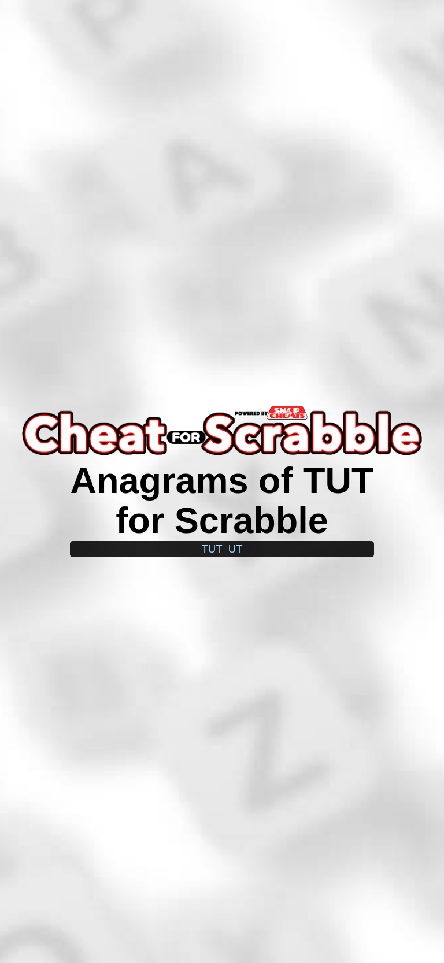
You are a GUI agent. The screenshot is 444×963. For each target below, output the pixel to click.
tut (211, 549)
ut (235, 549)
